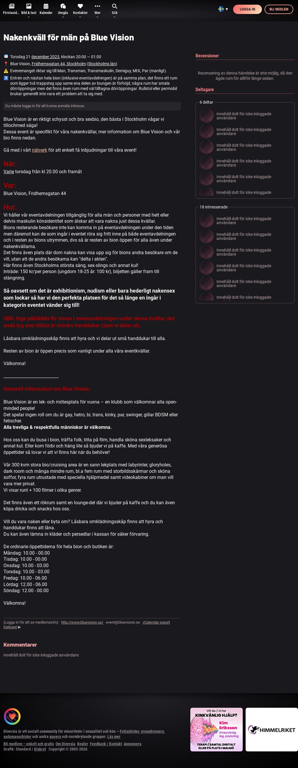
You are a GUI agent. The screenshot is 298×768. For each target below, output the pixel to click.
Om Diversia (65, 744)
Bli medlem (278, 9)
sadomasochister (17, 736)
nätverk (39, 150)
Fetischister (129, 731)
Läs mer (113, 736)
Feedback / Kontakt (106, 744)
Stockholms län (102, 63)
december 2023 (45, 56)
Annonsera (132, 744)
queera (55, 736)
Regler (82, 744)
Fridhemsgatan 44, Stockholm (59, 63)
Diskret (40, 749)
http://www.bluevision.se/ (82, 622)
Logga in (247, 9)
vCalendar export (156, 622)
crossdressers (152, 731)
